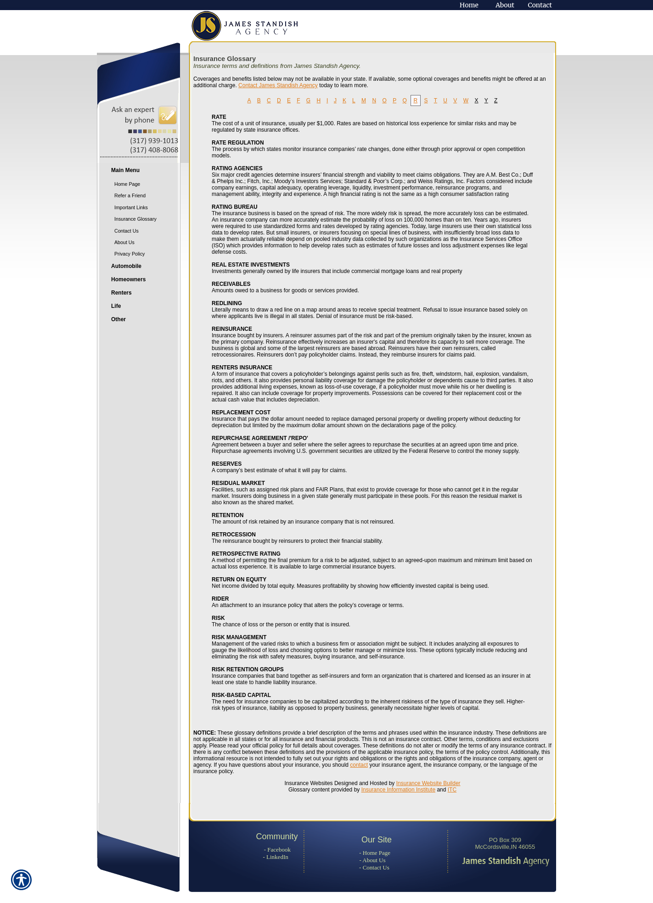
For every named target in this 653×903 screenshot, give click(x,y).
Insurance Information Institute (398, 789)
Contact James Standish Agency (278, 85)
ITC (452, 789)
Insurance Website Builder (428, 783)
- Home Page (374, 852)
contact (359, 765)
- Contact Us (374, 867)
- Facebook (277, 849)
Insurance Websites (308, 783)
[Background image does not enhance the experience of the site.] (143, 171)
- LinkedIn (275, 856)
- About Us (373, 860)
